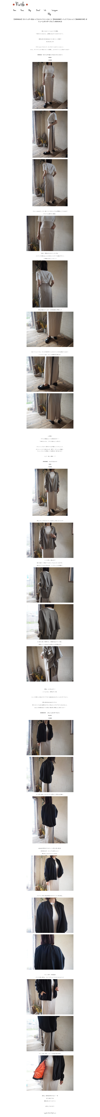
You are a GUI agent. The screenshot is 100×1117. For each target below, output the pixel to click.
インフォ (48, 10)
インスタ (55, 10)
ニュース (24, 10)
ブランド (40, 10)
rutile (20, 4)
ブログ (32, 10)
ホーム (16, 10)
